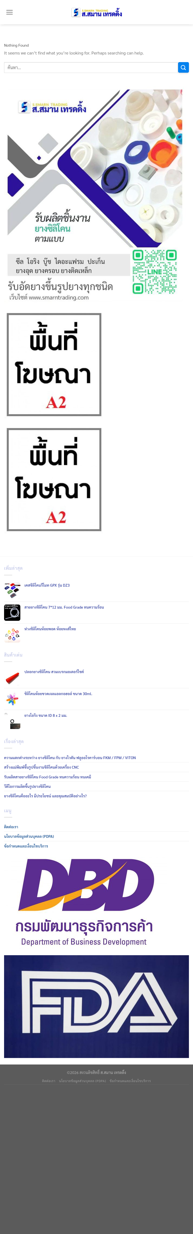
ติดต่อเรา (11, 826)
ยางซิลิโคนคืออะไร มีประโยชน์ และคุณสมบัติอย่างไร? (45, 795)
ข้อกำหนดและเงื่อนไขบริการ (26, 845)
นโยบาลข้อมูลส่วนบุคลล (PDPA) (29, 836)
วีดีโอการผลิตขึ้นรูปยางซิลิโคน (27, 786)
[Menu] (9, 12)
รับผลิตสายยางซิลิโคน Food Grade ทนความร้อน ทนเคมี (47, 776)
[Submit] (183, 67)
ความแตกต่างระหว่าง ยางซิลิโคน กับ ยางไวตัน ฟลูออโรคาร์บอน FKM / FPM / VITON (70, 757)
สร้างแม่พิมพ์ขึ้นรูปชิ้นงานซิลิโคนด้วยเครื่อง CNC (41, 767)
